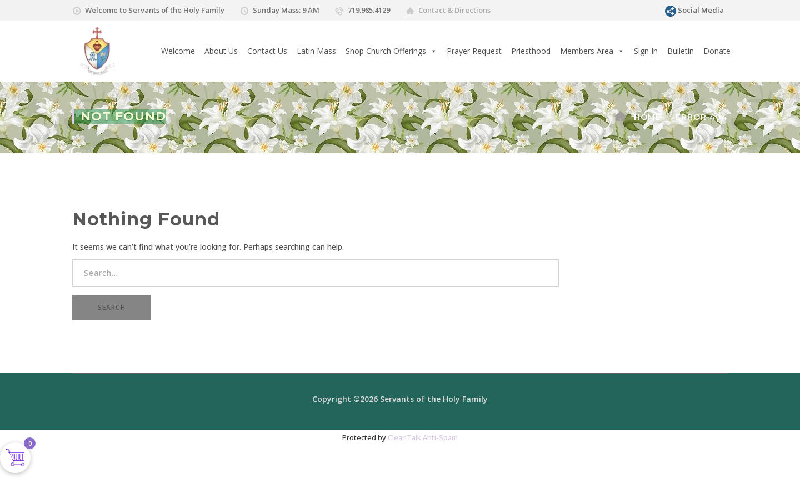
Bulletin (680, 51)
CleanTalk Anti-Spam (423, 437)
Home (647, 117)
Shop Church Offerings (391, 51)
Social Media (701, 10)
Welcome (178, 51)
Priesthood (531, 51)
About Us (221, 51)
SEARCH (112, 307)
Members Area (592, 51)
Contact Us (267, 51)
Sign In (646, 51)
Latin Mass (316, 51)
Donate (717, 51)
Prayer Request (474, 51)
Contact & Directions (454, 10)
